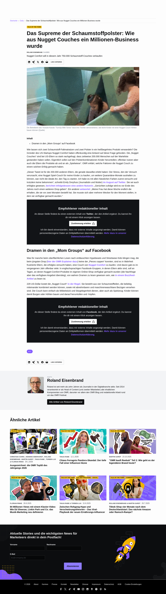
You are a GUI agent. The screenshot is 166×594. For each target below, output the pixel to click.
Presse (54, 584)
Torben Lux (51, 459)
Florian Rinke (18, 462)
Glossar (85, 584)
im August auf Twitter (114, 182)
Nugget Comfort (97, 265)
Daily (22, 21)
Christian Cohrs (17, 457)
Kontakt (64, 584)
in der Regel (74, 284)
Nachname (51, 545)
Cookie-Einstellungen (133, 584)
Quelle (41, 130)
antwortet (85, 189)
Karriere (45, 584)
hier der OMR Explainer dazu (62, 261)
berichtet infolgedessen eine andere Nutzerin (69, 186)
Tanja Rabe (40, 459)
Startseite (13, 21)
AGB (119, 584)
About (36, 584)
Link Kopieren (56, 62)
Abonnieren (73, 566)
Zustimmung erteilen (83, 223)
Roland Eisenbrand (117, 503)
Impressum (96, 584)
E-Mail (12, 554)
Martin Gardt (27, 459)
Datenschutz (109, 584)
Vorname (13, 545)
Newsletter (74, 584)
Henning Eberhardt (34, 457)
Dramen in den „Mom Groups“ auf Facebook (53, 143)
